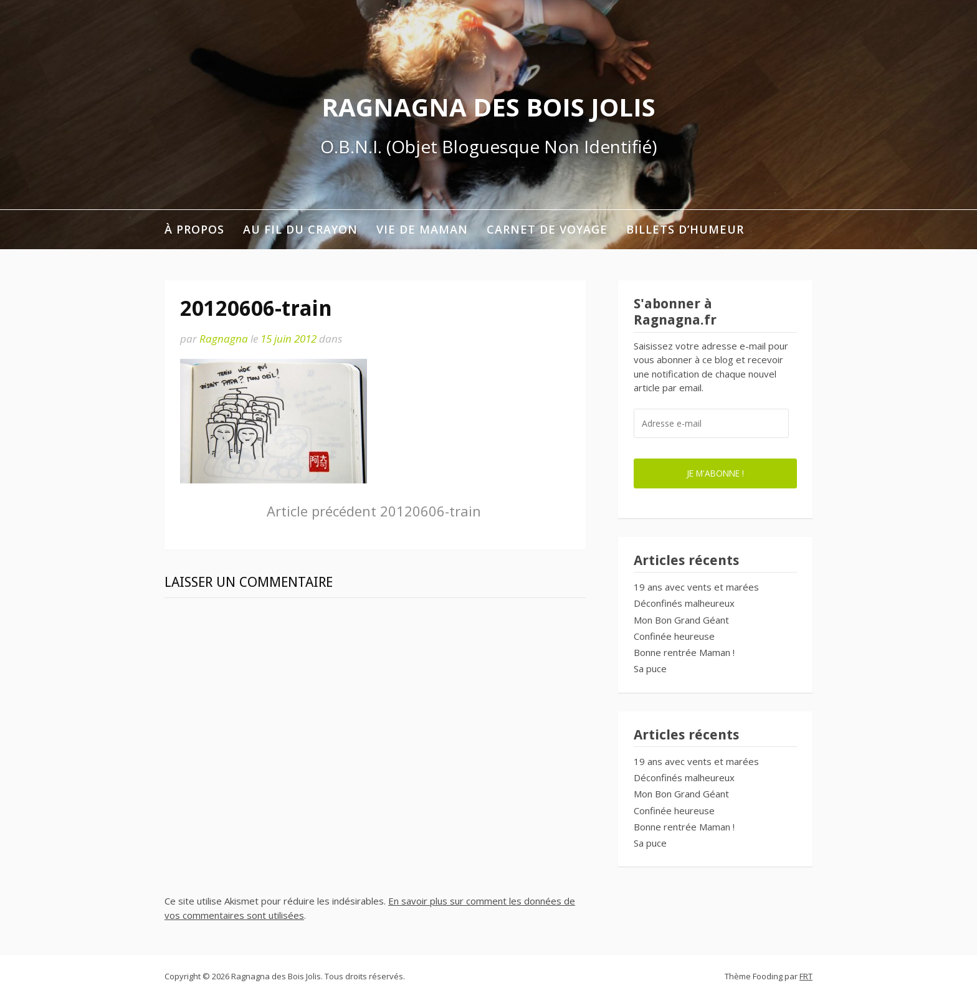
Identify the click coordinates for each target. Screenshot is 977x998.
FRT (806, 976)
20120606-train (374, 510)
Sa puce (650, 668)
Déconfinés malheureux (684, 603)
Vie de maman (422, 229)
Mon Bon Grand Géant (681, 620)
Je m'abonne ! (715, 473)
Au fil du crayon (300, 229)
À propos (194, 229)
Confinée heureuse (674, 636)
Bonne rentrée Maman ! (684, 652)
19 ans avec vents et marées (696, 587)
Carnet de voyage (547, 229)
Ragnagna (223, 338)
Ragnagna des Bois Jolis (488, 107)
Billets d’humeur (685, 229)
